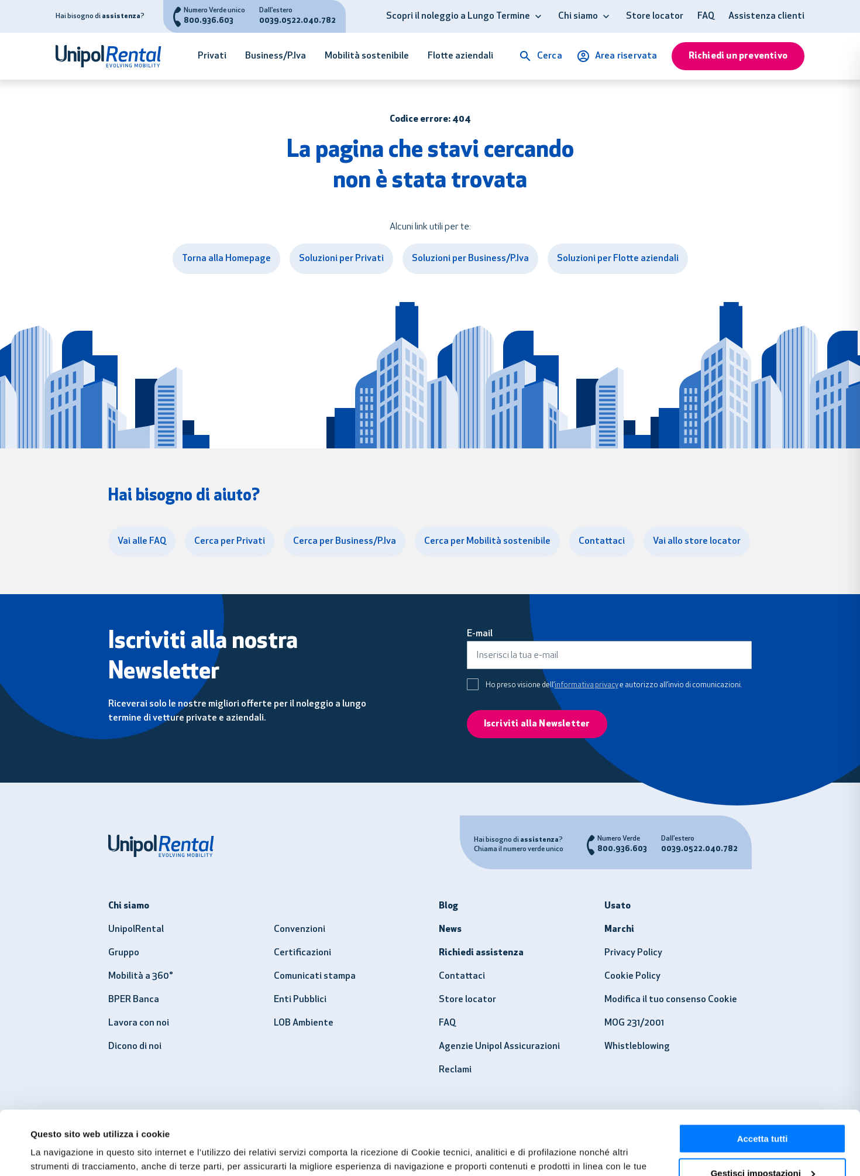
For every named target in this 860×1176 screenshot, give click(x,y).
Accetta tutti (762, 1079)
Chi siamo (578, 16)
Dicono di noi (134, 1046)
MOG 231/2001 (634, 1023)
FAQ (705, 16)
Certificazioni (302, 953)
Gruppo (123, 953)
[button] (538, 16)
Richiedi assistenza (481, 953)
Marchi (619, 929)
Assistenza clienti (766, 16)
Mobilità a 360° (140, 976)
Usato (617, 906)
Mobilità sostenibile (367, 56)
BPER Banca (133, 999)
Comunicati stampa (315, 976)
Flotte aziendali (460, 56)
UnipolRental (136, 929)
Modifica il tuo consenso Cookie (670, 999)
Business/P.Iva (275, 56)
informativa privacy (586, 685)
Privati (212, 56)
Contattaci (462, 976)
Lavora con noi (138, 1023)
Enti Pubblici (300, 999)
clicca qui (405, 1120)
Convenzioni (299, 929)
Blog (448, 906)
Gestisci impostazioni (763, 1113)
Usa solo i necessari (762, 1147)
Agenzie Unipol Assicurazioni (499, 1046)
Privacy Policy (633, 953)
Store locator (654, 16)
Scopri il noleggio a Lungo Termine (458, 16)
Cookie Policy (632, 976)
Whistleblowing (637, 1046)
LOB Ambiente (303, 1023)
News (450, 929)
